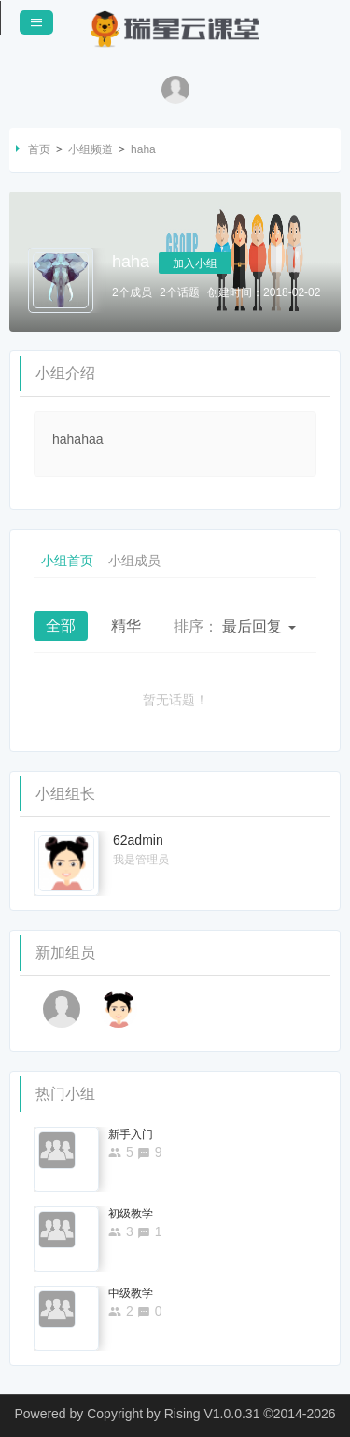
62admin (138, 839)
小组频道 (90, 149)
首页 (39, 149)
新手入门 (130, 1134)
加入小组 (195, 263)
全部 (61, 625)
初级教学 (130, 1213)
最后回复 (235, 626)
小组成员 (134, 560)
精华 (126, 625)
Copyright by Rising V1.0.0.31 (173, 1413)
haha (143, 149)
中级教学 (130, 1293)
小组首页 (67, 560)
